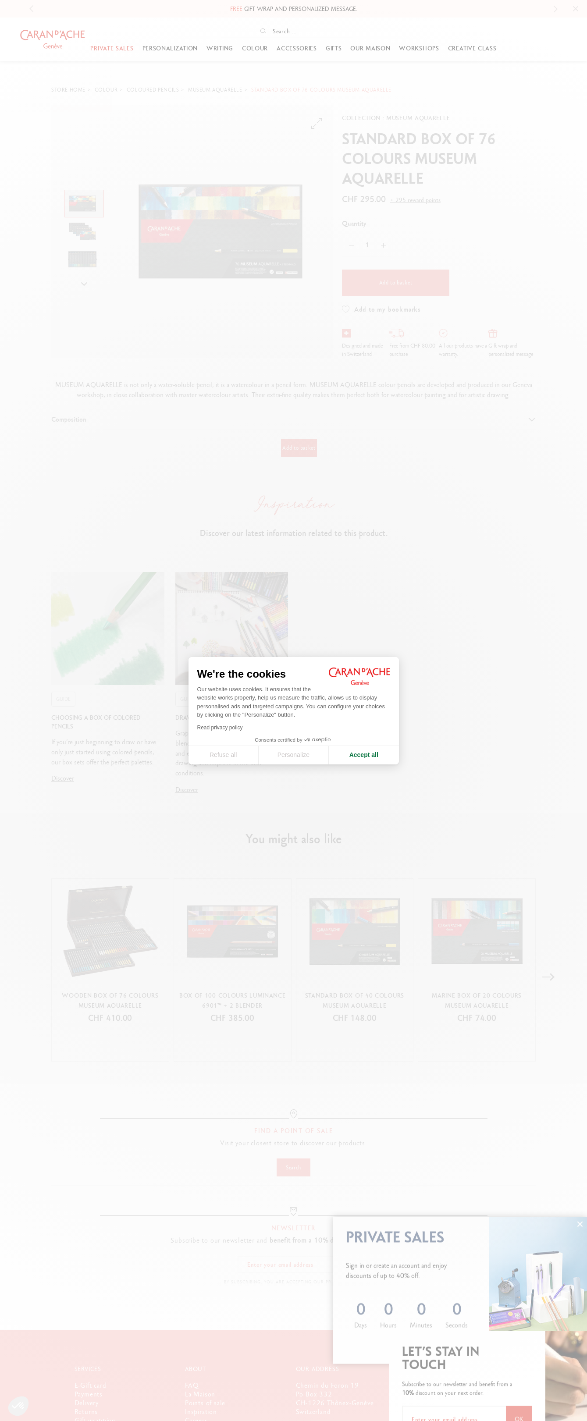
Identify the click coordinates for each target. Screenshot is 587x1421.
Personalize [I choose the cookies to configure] (293, 754)
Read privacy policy (220, 728)
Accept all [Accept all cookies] (363, 754)
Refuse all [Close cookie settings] (223, 754)
